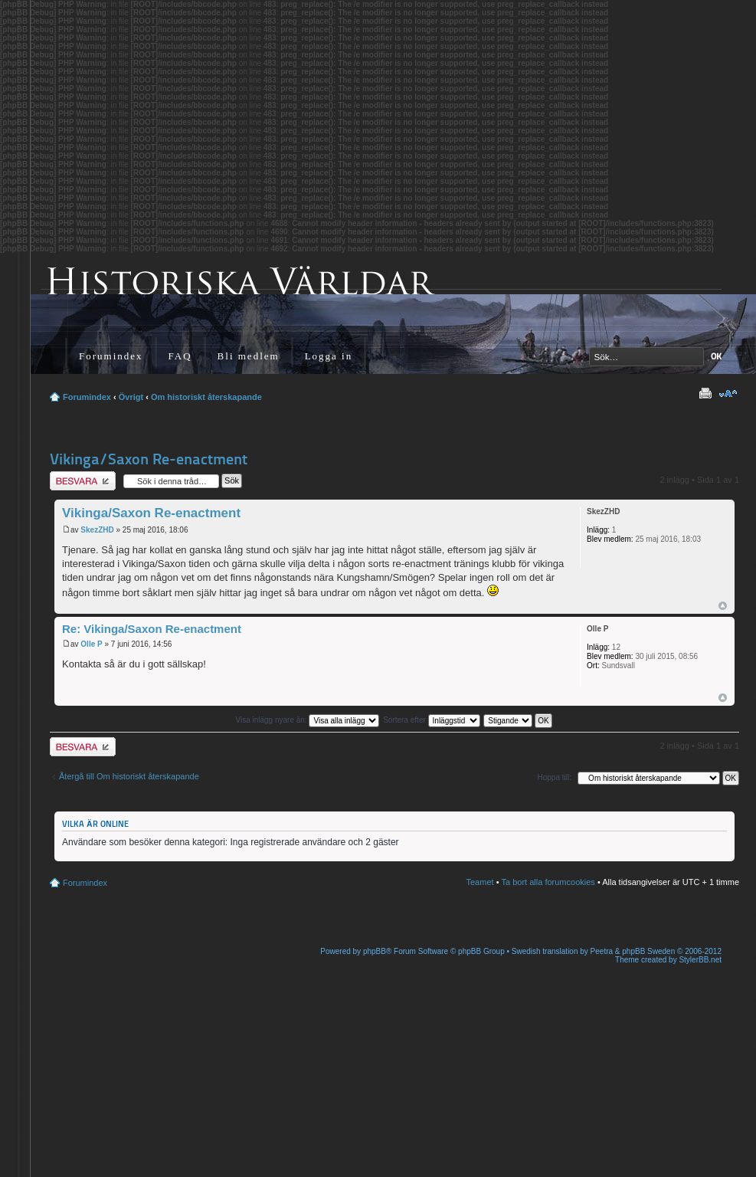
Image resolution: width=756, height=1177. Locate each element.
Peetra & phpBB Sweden (633, 951)
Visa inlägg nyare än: (307, 720)
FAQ (180, 356)
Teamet (480, 882)
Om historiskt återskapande (206, 397)
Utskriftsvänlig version (704, 394)
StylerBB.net (700, 960)
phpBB (374, 951)
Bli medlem (249, 356)
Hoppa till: (554, 777)
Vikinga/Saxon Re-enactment (148, 459)
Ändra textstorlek (728, 394)
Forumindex (111, 356)
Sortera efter (431, 720)
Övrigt (131, 397)
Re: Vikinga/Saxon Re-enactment (151, 628)
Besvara (83, 480)
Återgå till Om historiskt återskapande (129, 776)
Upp (722, 606)
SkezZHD (96, 530)
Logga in (329, 356)
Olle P (91, 644)
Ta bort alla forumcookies (548, 882)
